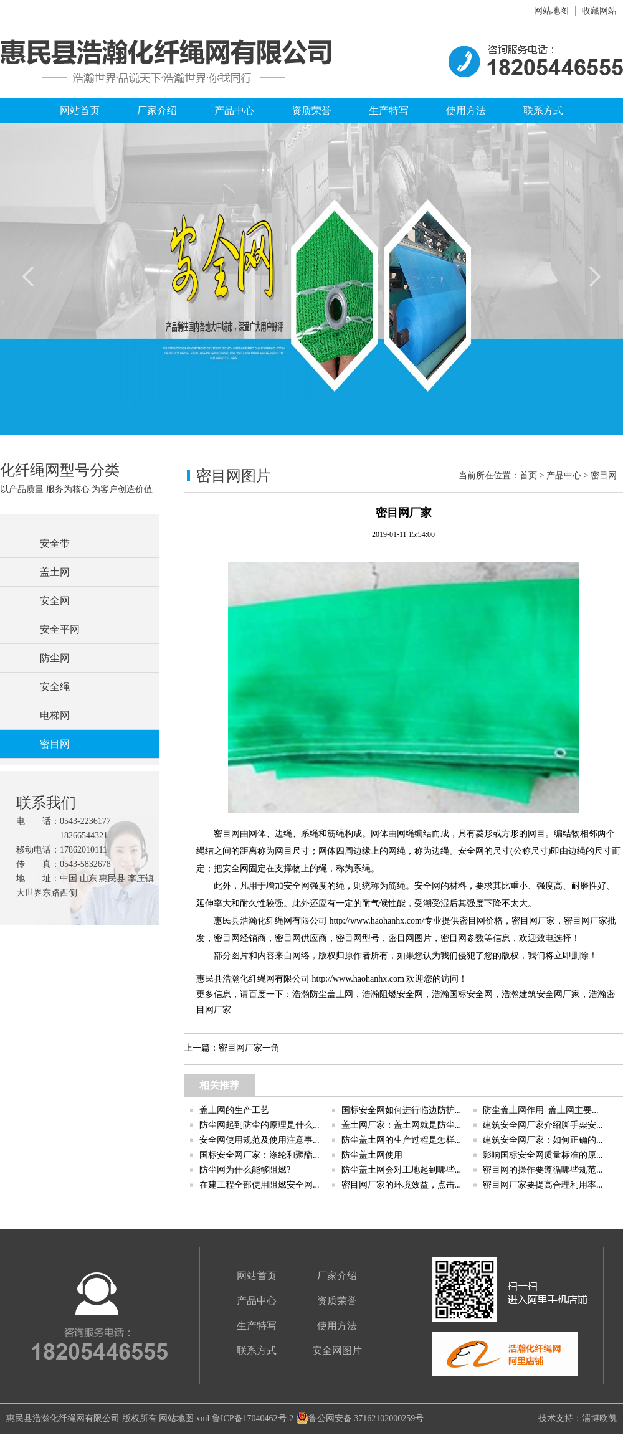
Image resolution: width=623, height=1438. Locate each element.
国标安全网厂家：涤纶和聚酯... (259, 1155)
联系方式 (543, 110)
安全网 (55, 600)
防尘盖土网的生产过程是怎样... (401, 1140)
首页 (528, 475)
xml (203, 1418)
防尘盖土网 (331, 994)
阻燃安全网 (401, 994)
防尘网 (55, 658)
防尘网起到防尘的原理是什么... (259, 1125)
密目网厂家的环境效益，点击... (401, 1185)
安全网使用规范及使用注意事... (259, 1140)
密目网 (55, 744)
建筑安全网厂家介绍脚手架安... (543, 1125)
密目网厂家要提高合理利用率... (543, 1185)
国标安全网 (471, 994)
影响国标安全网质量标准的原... (543, 1155)
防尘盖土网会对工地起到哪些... (401, 1170)
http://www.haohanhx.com (358, 978)
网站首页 (80, 110)
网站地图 (551, 11)
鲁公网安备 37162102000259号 (360, 1418)
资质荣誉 (311, 110)
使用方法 (466, 110)
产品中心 (234, 110)
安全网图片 (337, 1350)
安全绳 (55, 686)
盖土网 (55, 572)
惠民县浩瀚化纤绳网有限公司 (63, 1418)
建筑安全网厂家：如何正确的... (543, 1140)
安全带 (55, 543)
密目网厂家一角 (249, 1047)
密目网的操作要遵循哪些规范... (543, 1170)
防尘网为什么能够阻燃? (244, 1170)
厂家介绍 (157, 110)
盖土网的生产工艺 (234, 1110)
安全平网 (60, 629)
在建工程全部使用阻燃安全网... (259, 1185)
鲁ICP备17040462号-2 (252, 1418)
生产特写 (389, 110)
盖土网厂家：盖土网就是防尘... (401, 1125)
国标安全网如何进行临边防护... (401, 1110)
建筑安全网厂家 (549, 994)
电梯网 (55, 715)
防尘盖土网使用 (371, 1155)
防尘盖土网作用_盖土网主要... (541, 1110)
